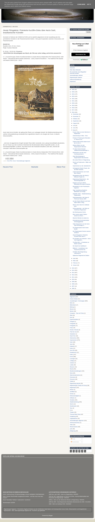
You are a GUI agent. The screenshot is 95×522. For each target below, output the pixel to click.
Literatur (72, 362)
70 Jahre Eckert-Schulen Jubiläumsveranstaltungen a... (81, 149)
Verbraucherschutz (75, 422)
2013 (73, 272)
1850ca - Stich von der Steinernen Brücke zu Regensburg (64, 499)
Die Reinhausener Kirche (79, 212)
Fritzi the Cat (73, 331)
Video (71, 424)
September (76, 121)
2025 (73, 91)
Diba (71, 315)
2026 (73, 89)
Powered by (80, 59)
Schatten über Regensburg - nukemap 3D (80, 252)
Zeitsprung (72, 431)
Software (72, 398)
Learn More (81, 4)
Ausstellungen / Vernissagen (77, 301)
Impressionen (73, 340)
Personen (72, 379)
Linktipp (72, 360)
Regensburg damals (75, 383)
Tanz (71, 408)
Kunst (14, 161)
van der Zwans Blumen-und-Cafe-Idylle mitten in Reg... (81, 201)
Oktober (75, 118)
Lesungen (72, 358)
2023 (73, 96)
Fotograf (72, 321)
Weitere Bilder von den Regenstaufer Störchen (79, 146)
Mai (74, 130)
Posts (73, 439)
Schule (71, 393)
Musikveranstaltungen (75, 371)
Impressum (73, 81)
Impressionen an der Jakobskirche (82, 166)
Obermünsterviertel (75, 375)
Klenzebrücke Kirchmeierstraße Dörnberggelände (81, 221)
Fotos (71, 327)
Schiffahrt (72, 391)
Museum (72, 367)
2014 (73, 270)
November (76, 116)
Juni (74, 127)
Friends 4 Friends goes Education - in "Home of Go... (82, 138)
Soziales (72, 400)
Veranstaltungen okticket (76, 75)
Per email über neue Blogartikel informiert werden (78, 72)
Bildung (72, 307)
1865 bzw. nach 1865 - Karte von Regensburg (61, 494)
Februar (75, 263)
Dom (71, 317)
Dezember (76, 114)
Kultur (71, 354)
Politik (71, 381)
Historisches (73, 338)
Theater (72, 412)
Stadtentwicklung (74, 402)
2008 (73, 284)
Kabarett (72, 346)
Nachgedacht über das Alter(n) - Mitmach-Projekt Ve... (81, 176)
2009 (73, 281)
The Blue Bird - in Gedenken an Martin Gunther (81, 243)
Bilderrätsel (73, 305)
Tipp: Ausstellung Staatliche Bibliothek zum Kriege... (80, 191)
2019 (73, 105)
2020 (73, 103)
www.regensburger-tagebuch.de (23, 510)
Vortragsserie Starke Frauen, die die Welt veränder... (81, 169)
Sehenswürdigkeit (74, 395)
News (71, 373)
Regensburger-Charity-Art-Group (78, 385)
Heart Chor (73, 336)
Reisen (71, 389)
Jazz (71, 344)
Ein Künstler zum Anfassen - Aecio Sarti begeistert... (82, 239)
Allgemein (72, 296)
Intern (71, 342)
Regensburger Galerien (76, 77)
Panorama (72, 377)
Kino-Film (9, 161)
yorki (71, 428)
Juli (74, 125)
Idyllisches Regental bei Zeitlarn (81, 255)
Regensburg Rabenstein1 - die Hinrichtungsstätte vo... (81, 179)
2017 (73, 110)
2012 (73, 274)
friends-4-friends (74, 329)
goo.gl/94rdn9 (41, 510)
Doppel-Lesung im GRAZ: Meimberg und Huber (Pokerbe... (82, 183)
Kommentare (75, 442)
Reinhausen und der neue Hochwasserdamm (79, 153)
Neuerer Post (8, 167)
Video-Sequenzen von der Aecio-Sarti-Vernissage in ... (81, 224)
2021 (73, 101)
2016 (73, 112)
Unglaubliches (73, 418)
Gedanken (72, 334)
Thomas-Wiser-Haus (75, 414)
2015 (73, 268)
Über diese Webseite (75, 69)
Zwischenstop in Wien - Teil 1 (80, 135)
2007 (73, 286)
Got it (89, 4)
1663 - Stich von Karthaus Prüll (57, 504)
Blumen (72, 309)
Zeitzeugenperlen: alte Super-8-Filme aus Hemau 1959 (81, 198)
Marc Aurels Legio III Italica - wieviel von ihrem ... (80, 215)
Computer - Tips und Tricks (77, 313)
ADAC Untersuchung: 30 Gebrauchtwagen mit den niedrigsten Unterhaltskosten (23, 494)
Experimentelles (74, 319)
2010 (73, 279)
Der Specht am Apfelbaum (79, 246)
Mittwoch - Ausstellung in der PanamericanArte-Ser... (80, 249)
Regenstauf (73, 387)
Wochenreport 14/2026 (9, 502)
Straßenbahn (73, 406)
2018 (73, 107)
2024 (73, 94)
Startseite (34, 167)
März (74, 260)
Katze (71, 348)
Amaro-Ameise (74, 298)
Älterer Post (61, 167)
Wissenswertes (74, 426)
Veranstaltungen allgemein (23, 161)
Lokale (71, 364)
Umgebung (73, 416)
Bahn (71, 303)
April (74, 258)
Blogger (51, 515)
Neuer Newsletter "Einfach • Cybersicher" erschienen (16, 499)
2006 (73, 288)
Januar (75, 265)
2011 (73, 277)
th (70, 410)
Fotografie (72, 325)
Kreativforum (73, 352)
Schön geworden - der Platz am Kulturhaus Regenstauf (81, 209)
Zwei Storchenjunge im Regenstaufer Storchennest (80, 157)
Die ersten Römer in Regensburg (81, 160)
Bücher (72, 311)
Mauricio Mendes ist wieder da (81, 218)
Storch (71, 404)
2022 (73, 98)
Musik (71, 369)
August (75, 123)
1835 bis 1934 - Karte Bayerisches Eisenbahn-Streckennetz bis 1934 (66, 502)
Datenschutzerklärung (75, 79)
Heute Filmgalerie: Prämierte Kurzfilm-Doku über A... (80, 235)
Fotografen (72, 323)
